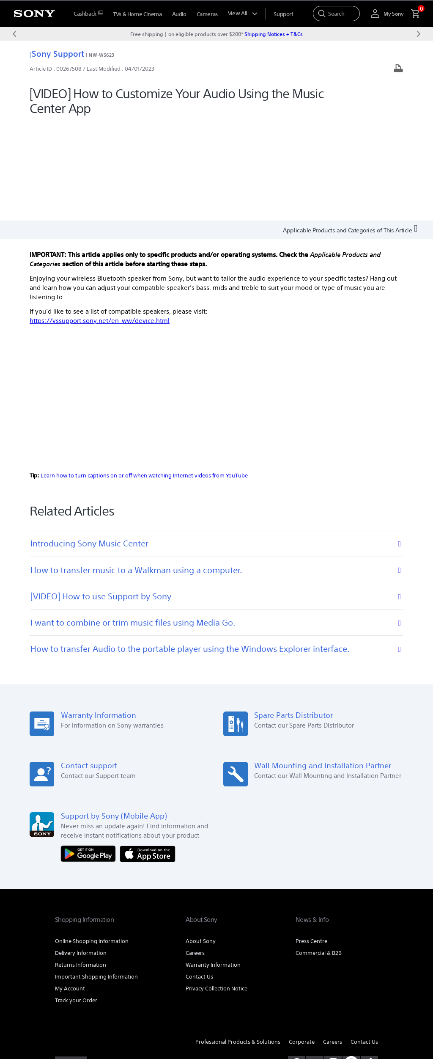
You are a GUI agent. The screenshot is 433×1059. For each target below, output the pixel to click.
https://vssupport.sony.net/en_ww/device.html (100, 223)
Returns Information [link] (80, 866)
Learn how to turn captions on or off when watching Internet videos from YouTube (144, 377)
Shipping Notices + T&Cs (273, 33)
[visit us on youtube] (314, 964)
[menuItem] (88, 13)
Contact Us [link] (199, 878)
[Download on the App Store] (147, 755)
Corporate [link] (302, 943)
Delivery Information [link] (81, 854)
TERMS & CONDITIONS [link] (79, 1004)
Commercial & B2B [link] (319, 854)
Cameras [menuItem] (207, 14)
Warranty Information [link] (213, 866)
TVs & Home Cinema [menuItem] (137, 14)
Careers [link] (195, 854)
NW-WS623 (101, 55)
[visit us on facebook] (296, 964)
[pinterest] (351, 964)
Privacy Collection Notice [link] (216, 890)
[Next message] (418, 34)
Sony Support (57, 53)
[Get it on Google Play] (90, 755)
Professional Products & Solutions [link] (237, 943)
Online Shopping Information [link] (92, 843)
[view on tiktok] (369, 964)
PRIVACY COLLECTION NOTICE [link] (88, 1012)
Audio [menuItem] (179, 14)
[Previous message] (14, 34)
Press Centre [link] (311, 843)
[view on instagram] (333, 964)
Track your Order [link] (76, 902)
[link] (71, 966)
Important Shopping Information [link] (96, 878)
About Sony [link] (201, 843)
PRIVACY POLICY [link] (127, 1004)
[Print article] (398, 69)
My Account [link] (70, 890)
